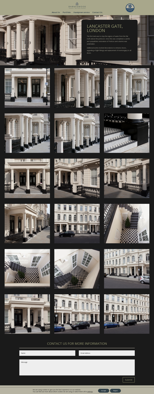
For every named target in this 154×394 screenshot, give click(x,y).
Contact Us (97, 13)
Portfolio (67, 13)
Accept (103, 391)
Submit (128, 379)
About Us (56, 13)
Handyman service (81, 13)
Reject (115, 391)
